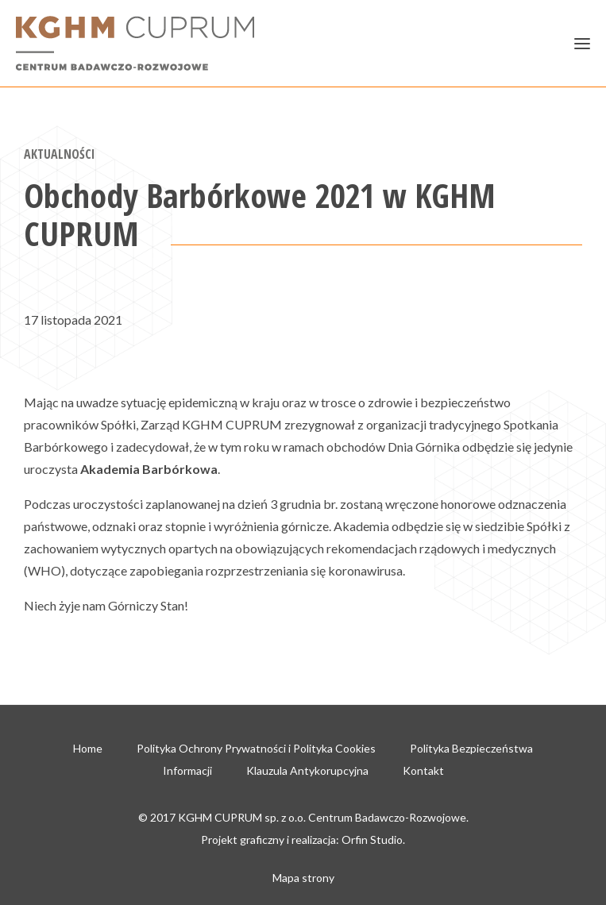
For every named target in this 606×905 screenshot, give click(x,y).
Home (87, 748)
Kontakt (423, 770)
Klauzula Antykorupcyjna (307, 770)
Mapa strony (303, 877)
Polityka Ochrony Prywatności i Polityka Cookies (256, 748)
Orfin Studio (372, 839)
